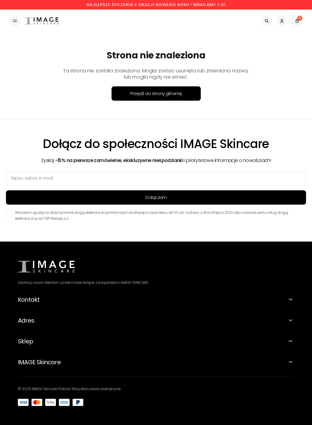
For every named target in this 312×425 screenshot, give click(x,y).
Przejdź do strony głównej (156, 93)
